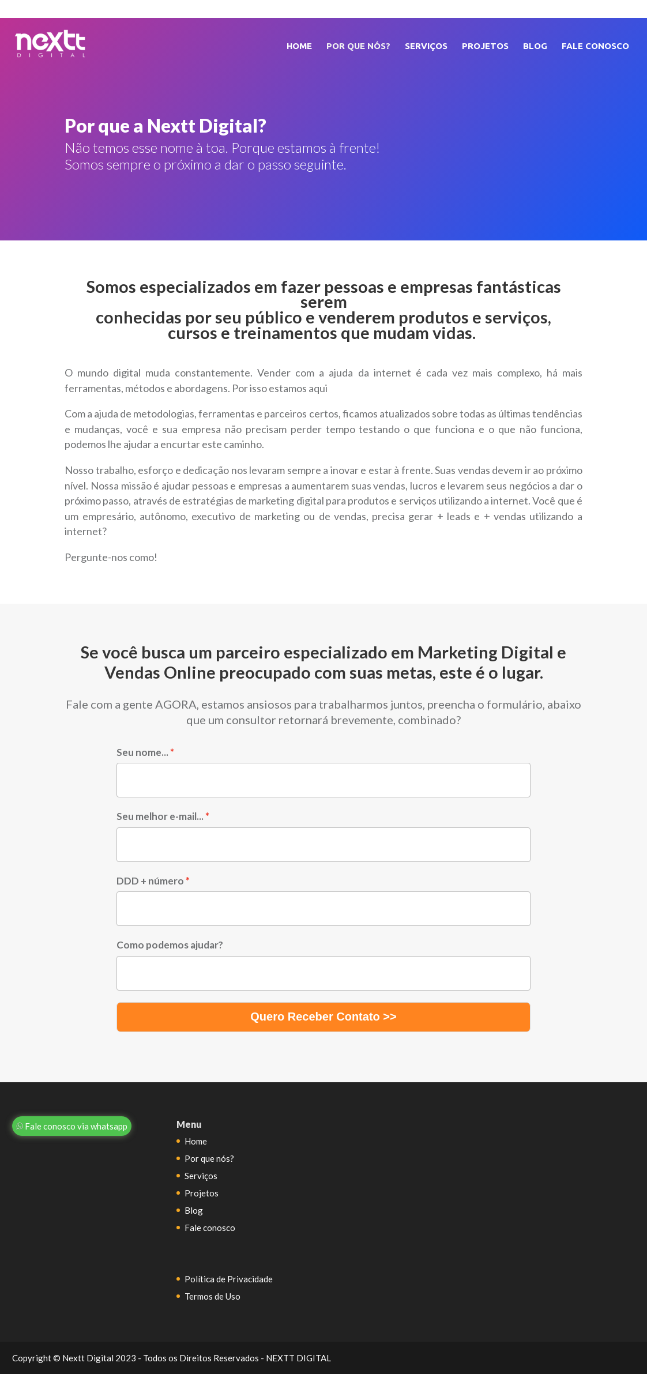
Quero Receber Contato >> (323, 1016)
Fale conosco (595, 46)
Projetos (485, 46)
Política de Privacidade (229, 1279)
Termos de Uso (212, 1296)
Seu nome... (142, 752)
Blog (535, 46)
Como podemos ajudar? (169, 945)
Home (299, 46)
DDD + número (150, 881)
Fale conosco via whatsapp (71, 1126)
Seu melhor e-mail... (160, 816)
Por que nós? (358, 46)
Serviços (426, 46)
